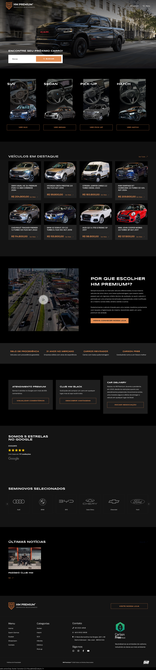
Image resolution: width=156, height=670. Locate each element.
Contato (11, 645)
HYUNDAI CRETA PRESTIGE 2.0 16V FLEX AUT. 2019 (60, 189)
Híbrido (40, 641)
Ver (10, 581)
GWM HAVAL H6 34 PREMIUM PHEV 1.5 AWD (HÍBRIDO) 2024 (24, 190)
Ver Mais (34, 200)
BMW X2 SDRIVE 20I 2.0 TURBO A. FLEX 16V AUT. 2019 (59, 231)
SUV (38, 637)
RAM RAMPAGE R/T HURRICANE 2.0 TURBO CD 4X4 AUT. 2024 (131, 190)
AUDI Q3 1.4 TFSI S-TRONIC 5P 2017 (95, 231)
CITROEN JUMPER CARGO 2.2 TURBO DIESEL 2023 (94, 189)
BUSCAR (48, 60)
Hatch (39, 632)
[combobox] (22, 60)
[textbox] (22, 60)
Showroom (134, 6)
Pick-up (39, 649)
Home (10, 628)
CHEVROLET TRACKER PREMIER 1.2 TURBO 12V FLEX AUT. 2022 (24, 231)
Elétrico (40, 645)
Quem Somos (13, 632)
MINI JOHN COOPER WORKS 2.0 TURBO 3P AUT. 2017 (130, 231)
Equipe (11, 637)
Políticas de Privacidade (14, 662)
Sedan (39, 628)
